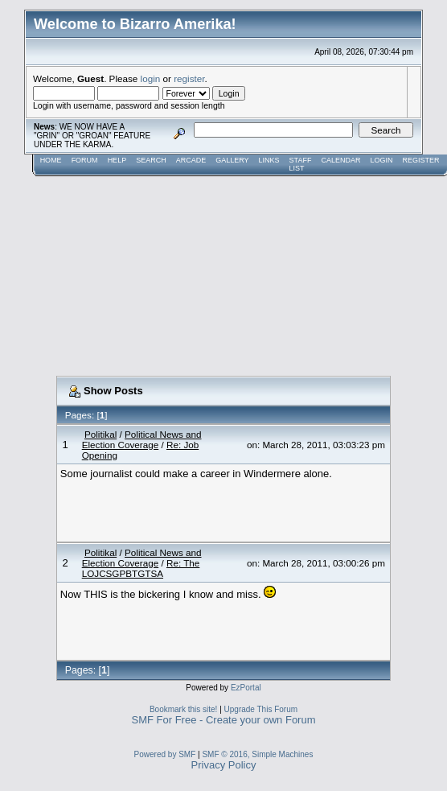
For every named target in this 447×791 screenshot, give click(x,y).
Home (51, 160)
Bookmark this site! (183, 709)
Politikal (100, 434)
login (151, 78)
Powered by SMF (165, 754)
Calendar (340, 160)
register (189, 78)
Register (420, 160)
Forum (85, 160)
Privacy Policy (223, 765)
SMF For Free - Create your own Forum (224, 720)
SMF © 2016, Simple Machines (257, 754)
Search (151, 160)
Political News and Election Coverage (142, 439)
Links (269, 160)
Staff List (300, 164)
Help (117, 160)
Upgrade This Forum (261, 709)
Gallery (231, 160)
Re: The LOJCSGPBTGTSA (141, 568)
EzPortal (246, 687)
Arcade (191, 160)
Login (381, 160)
